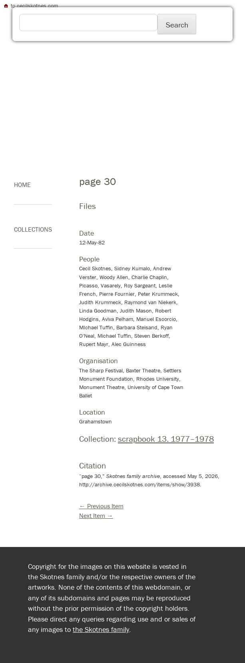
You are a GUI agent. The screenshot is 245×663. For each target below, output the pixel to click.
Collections (33, 229)
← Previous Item (101, 506)
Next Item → (96, 515)
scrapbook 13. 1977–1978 (166, 439)
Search (177, 25)
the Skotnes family (101, 629)
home (22, 185)
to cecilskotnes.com (30, 5)
